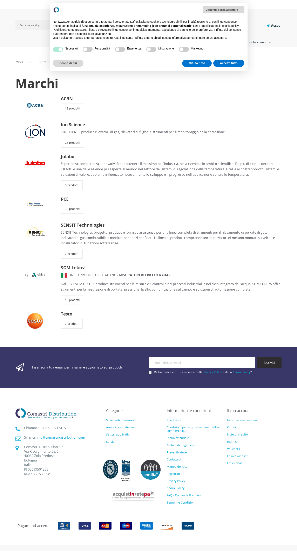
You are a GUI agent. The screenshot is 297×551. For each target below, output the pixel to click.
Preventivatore (177, 452)
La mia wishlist (237, 456)
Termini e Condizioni (181, 502)
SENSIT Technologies (82, 225)
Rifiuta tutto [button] (197, 63)
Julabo (67, 156)
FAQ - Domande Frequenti (185, 495)
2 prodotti (72, 254)
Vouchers (233, 449)
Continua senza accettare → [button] (223, 9)
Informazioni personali (242, 420)
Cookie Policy (241, 372)
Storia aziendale (178, 438)
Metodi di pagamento (181, 445)
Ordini (231, 427)
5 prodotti (72, 185)
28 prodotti (72, 143)
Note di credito (237, 434)
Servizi (110, 442)
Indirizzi (232, 442)
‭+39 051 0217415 (53, 428)
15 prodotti (72, 108)
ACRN (67, 98)
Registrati (173, 474)
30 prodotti (72, 209)
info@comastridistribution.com (60, 437)
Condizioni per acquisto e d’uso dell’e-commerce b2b (193, 429)
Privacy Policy (212, 372)
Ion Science (73, 124)
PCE (65, 199)
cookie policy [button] (230, 25)
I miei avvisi (235, 463)
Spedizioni (174, 420)
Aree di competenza (120, 427)
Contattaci (174, 459)
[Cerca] (35, 25)
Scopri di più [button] (68, 63)
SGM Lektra (73, 268)
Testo (66, 314)
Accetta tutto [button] (229, 63)
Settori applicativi (118, 434)
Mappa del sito (177, 467)
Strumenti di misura (120, 420)
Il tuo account (239, 410)
